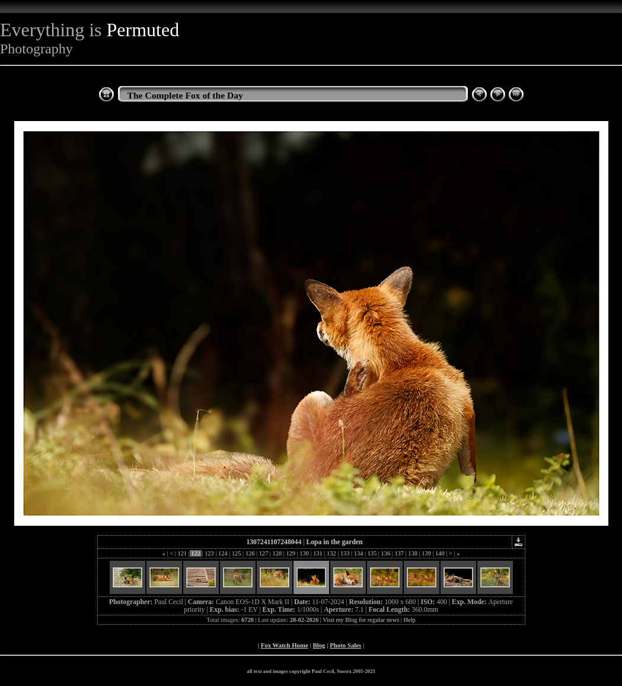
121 (182, 553)
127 (263, 553)
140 (439, 553)
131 (318, 553)
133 (345, 553)
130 (304, 553)
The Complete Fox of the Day (185, 95)
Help (410, 620)
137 (399, 553)
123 (209, 553)
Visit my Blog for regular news (361, 620)
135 (372, 553)
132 (331, 553)
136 (385, 553)
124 (222, 553)
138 (413, 553)
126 (250, 553)
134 (358, 553)
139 (426, 553)
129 (291, 553)
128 (277, 553)
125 (236, 553)
